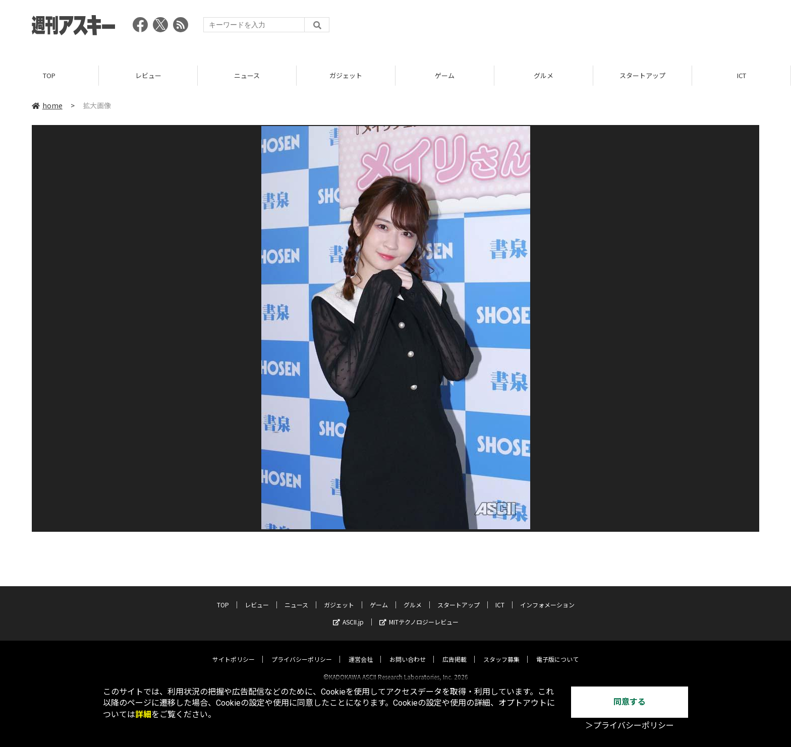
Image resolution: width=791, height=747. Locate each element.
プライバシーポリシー (301, 650)
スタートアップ (642, 75)
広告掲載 (454, 650)
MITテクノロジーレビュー (419, 612)
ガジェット (345, 75)
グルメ (543, 75)
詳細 (143, 714)
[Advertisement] (575, 27)
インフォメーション (547, 595)
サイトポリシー (233, 650)
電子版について (557, 650)
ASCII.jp (348, 612)
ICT (741, 75)
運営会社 (361, 650)
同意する (629, 702)
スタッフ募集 (501, 650)
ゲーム (445, 75)
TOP (49, 75)
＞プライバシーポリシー (629, 725)
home (47, 105)
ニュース (247, 75)
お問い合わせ (407, 650)
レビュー (148, 75)
